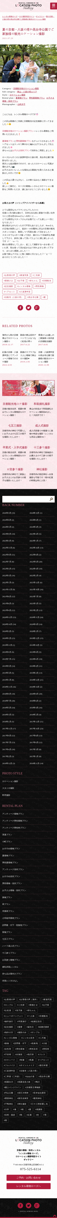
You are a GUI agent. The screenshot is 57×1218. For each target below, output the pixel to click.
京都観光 (47, 281)
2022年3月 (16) (8, 575)
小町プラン (7, 841)
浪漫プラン (7, 834)
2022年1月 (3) (8, 582)
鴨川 (38, 1082)
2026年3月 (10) (8, 513)
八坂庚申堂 (25, 292)
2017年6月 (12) (35, 742)
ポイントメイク (27, 1065)
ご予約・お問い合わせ (28, 1177)
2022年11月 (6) (8, 548)
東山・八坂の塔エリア (27, 92)
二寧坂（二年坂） (13, 1076)
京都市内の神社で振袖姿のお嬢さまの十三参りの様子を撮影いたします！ (42, 453)
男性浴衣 (34, 1049)
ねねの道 (30, 1076)
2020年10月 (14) (9, 624)
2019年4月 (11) (35, 666)
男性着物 (40, 286)
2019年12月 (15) (36, 638)
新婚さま (9, 281)
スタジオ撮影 (8, 788)
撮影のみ (22, 1032)
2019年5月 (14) (8, 666)
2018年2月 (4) (35, 714)
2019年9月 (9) (8, 652)
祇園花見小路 (24, 1082)
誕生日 (31, 1027)
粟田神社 (38, 1098)
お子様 (21, 281)
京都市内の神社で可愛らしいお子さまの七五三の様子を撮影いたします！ (15, 431)
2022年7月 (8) (8, 562)
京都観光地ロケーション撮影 (26, 88)
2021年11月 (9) (8, 589)
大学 (7, 1109)
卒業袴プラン (8, 911)
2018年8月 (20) (35, 694)
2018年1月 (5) (8, 721)
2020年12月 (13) (9, 617)
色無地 (35, 1043)
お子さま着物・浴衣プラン (14, 890)
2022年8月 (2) (35, 555)
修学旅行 (9, 1021)
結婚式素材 (44, 1027)
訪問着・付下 (20, 1043)
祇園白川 (9, 1082)
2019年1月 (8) (8, 680)
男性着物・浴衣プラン (12, 883)
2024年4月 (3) (35, 527)
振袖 (7, 1043)
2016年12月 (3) (8, 763)
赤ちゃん (34, 281)
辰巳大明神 (23, 1093)
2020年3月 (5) (8, 631)
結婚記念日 (37, 1021)
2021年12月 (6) (35, 582)
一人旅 (31, 1016)
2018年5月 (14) (8, 708)
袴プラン (6, 904)
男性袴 (46, 1049)
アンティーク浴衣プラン (13, 869)
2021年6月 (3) (8, 603)
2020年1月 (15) (8, 638)
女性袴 (8, 1049)
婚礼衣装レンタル (10, 967)
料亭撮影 (6, 795)
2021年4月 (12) (8, 610)
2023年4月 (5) (35, 534)
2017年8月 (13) (35, 735)
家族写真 (24, 275)
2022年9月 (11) (8, 555)
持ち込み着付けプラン (12, 974)
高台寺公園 (33, 297)
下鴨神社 (9, 1104)
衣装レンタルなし (10, 981)
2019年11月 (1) (8, 645)
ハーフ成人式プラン (11, 946)
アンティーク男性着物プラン (15, 821)
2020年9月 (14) (35, 624)
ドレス (42, 1054)
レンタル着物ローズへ (28, 1186)
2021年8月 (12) (8, 596)
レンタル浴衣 (28, 1038)
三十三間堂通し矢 (40, 1104)
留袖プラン (7, 932)
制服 (22, 1060)
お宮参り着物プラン (11, 960)
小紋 (45, 1043)
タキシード (10, 1060)
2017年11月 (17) (9, 728)
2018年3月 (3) (8, 714)
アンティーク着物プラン (13, 814)
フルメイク (10, 1065)
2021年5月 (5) (35, 603)
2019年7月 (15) (8, 659)
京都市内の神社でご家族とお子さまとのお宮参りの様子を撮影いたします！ (15, 474)
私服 (32, 1060)
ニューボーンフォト (14, 1016)
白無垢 (19, 1054)
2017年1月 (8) (35, 756)
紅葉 (30, 1115)
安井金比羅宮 (40, 1093)
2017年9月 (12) (8, 735)
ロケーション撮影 (17, 95)
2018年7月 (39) (8, 701)
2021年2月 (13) (35, 610)
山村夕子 (21, 104)
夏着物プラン (22, 98)
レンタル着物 (24, 286)
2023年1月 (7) (35, 541)
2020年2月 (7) (35, 631)
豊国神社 (9, 1098)
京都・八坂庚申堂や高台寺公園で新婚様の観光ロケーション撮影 (46, 358)
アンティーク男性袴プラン (14, 828)
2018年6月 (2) (35, 701)
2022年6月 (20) (35, 562)
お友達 (8, 1010)
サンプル (36, 1032)
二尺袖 (43, 1038)
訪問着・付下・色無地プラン (15, 925)
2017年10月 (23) (36, 728)
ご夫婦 (37, 275)
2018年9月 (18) (8, 694)
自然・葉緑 (10, 1115)
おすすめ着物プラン (11, 848)
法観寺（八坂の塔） (14, 297)
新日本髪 (44, 1065)
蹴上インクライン (13, 1087)
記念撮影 (9, 286)
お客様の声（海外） (29, 999)
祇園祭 (39, 1109)
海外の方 (9, 1032)
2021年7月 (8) (35, 596)
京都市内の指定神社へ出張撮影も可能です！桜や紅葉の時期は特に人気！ (42, 474)
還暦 (20, 1027)
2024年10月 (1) (35, 513)
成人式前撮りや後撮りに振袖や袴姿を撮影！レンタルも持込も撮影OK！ (42, 431)
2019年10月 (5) (35, 645)
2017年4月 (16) (8, 749)
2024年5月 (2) (8, 527)
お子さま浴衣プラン (21, 150)
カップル (9, 1005)
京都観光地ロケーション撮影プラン (18, 131)
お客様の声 (10, 275)
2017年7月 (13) (8, 742)
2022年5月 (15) (8, 569)
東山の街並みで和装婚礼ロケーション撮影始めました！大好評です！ (42, 409)
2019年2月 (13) (35, 673)
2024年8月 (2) (8, 520)
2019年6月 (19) (35, 659)
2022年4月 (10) (35, 569)
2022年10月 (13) (36, 548)
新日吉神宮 (23, 1098)
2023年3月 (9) (8, 541)
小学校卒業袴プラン (11, 918)
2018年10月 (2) (35, 687)
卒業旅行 (22, 1021)
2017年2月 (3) (8, 756)
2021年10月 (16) (36, 589)
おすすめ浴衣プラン (11, 876)
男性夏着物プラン (37, 98)
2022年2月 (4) (35, 575)
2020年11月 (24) (36, 617)
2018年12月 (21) (36, 680)
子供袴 (8, 1054)
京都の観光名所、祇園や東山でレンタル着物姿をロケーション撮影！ (15, 409)
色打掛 (31, 1054)
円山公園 (9, 1093)
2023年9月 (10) (8, 534)
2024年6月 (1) (35, 520)
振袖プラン (7, 897)
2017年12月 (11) (36, 721)
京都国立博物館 (33, 1087)
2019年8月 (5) (35, 652)
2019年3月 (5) (8, 673)
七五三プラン (8, 939)
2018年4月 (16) (35, 708)
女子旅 (19, 1010)
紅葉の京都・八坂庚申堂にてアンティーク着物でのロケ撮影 (10, 358)
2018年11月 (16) (9, 687)
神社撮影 (22, 1104)
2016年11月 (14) (36, 763)
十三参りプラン (9, 953)
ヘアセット (10, 292)
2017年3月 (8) (35, 749)
